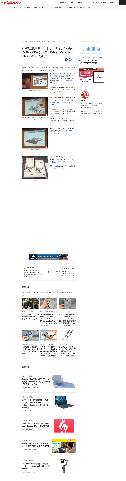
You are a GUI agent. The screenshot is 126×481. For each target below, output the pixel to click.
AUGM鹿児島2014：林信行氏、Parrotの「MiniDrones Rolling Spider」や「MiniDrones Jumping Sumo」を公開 (33, 271)
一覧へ (49, 272)
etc (20, 7)
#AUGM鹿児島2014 (53, 41)
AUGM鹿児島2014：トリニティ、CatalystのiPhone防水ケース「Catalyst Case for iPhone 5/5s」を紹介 (61, 7)
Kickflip (54, 161)
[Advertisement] (63, 22)
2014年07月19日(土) (27, 41)
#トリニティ (63, 41)
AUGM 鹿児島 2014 (55, 74)
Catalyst (61, 76)
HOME (15, 7)
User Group (27, 7)
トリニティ (70, 74)
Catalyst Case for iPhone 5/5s (64, 80)
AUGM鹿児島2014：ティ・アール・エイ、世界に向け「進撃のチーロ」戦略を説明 (65, 271)
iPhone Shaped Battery (68, 131)
